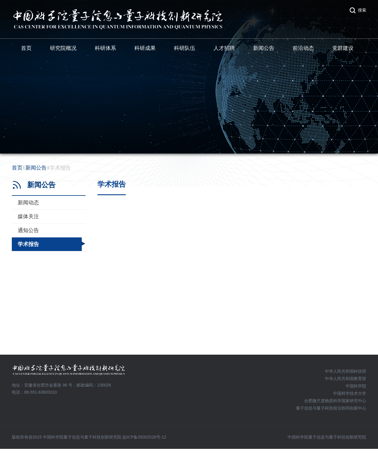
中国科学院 (356, 386)
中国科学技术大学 (349, 393)
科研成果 (145, 48)
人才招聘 (224, 48)
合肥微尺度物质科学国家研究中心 (335, 400)
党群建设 (342, 48)
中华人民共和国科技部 (345, 371)
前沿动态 (303, 48)
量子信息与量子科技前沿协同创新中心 (331, 408)
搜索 (362, 10)
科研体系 (105, 48)
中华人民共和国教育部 (345, 378)
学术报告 (60, 168)
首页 (26, 48)
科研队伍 (184, 48)
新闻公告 (263, 48)
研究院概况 (63, 48)
